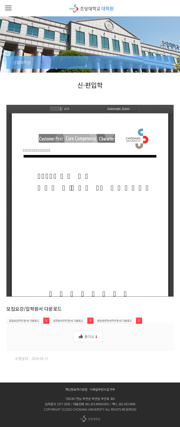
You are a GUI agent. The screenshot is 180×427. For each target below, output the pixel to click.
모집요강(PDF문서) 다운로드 (24, 320)
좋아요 (88, 336)
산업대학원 (22, 62)
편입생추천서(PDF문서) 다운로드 (114, 320)
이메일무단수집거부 (102, 389)
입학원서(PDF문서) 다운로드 (68, 320)
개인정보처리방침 (76, 389)
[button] (8, 8)
